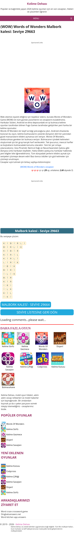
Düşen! (7, 439)
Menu (36, 18)
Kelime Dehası (37, 4)
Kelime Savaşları (11, 445)
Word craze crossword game (14, 511)
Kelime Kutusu (10, 466)
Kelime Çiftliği (10, 476)
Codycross (8, 471)
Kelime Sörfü (9, 429)
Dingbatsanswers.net (11, 514)
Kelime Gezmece (11, 434)
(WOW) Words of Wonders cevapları (37, 166)
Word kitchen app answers (13, 517)
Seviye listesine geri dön (37, 312)
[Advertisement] (37, 62)
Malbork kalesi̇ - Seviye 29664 (26, 304)
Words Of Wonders (12, 424)
